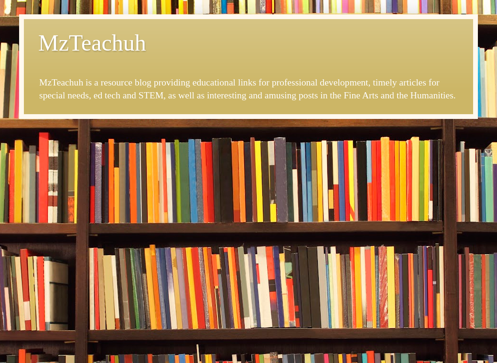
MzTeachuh (92, 42)
